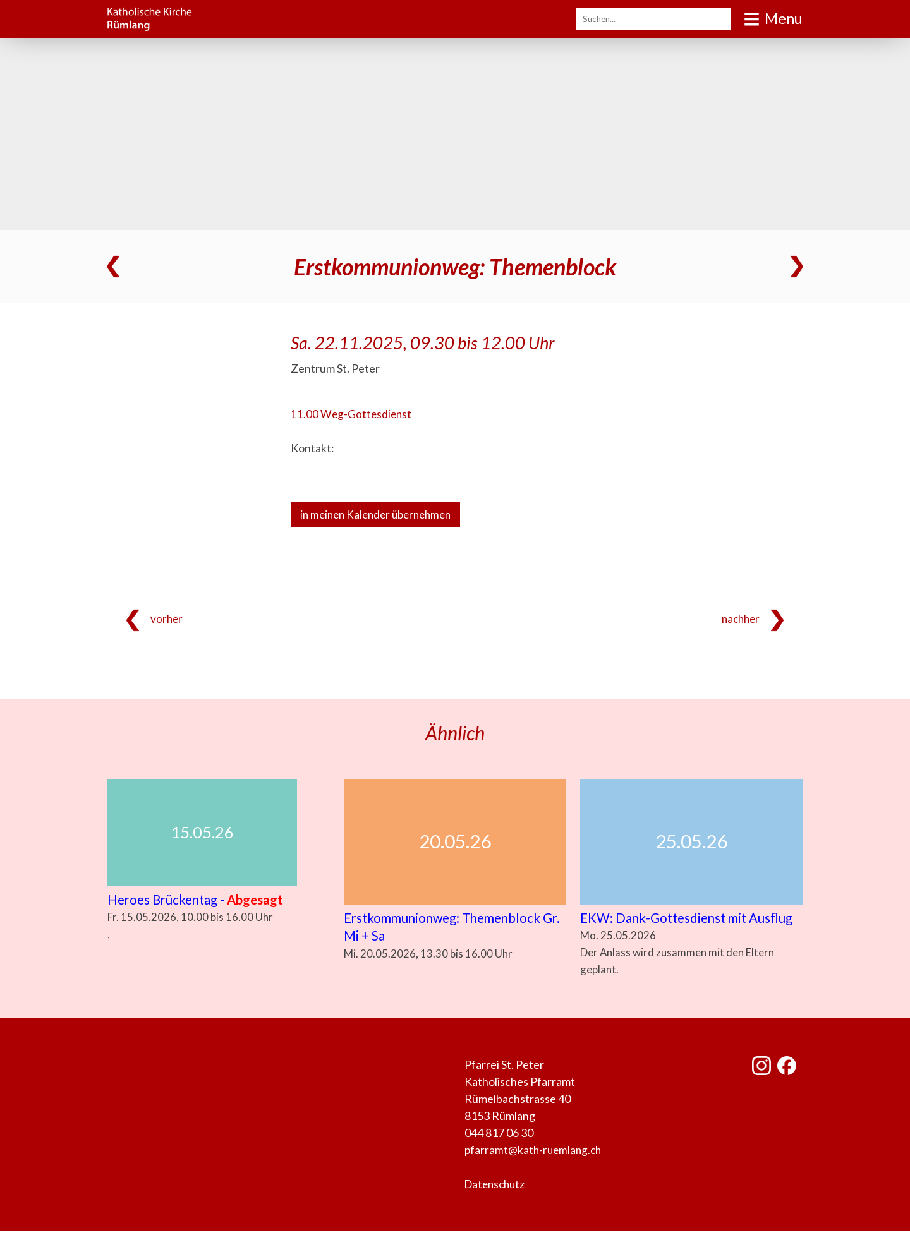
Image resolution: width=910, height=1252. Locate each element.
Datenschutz (496, 1205)
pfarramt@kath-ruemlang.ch (534, 1171)
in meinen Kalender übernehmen (380, 515)
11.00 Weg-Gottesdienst (352, 414)
